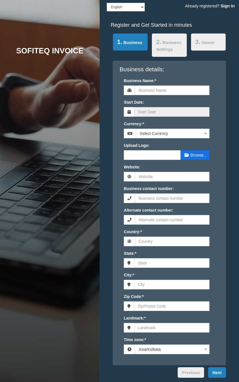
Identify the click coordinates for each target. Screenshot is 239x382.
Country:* (133, 231)
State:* (130, 253)
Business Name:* (140, 80)
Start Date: (134, 102)
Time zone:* (135, 339)
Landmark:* (135, 318)
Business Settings (168, 45)
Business (127, 41)
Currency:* (134, 124)
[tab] (130, 43)
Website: (132, 167)
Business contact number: (149, 188)
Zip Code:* (134, 296)
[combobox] (172, 133)
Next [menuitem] (217, 372)
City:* (129, 275)
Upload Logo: (136, 145)
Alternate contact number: (148, 210)
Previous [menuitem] (191, 372)
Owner (205, 42)
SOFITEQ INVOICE (49, 51)
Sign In (228, 5)
